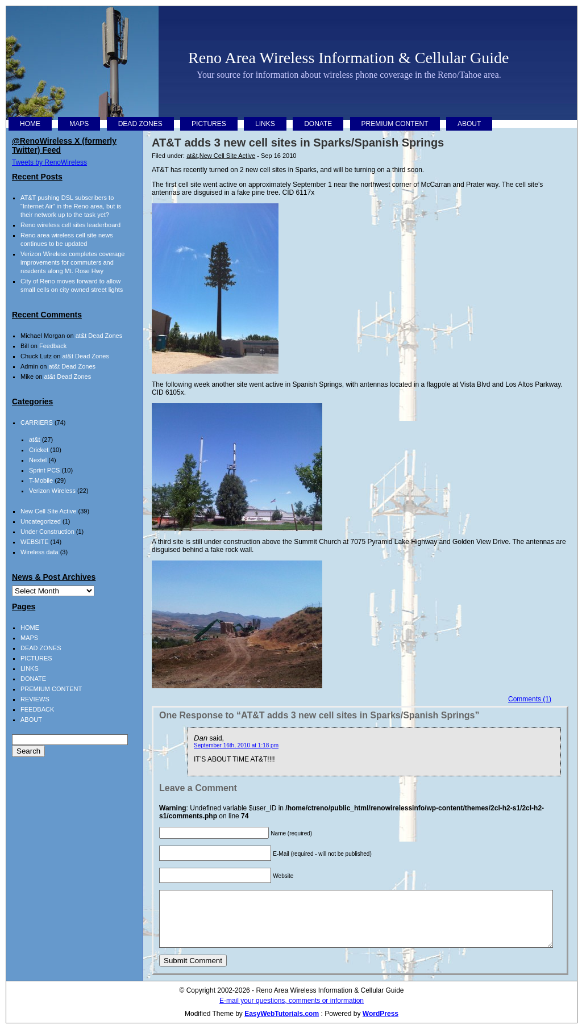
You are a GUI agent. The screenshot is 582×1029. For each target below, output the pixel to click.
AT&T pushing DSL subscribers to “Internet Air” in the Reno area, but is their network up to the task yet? (70, 206)
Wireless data (39, 552)
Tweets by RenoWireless (49, 162)
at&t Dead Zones (99, 335)
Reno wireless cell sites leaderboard (70, 224)
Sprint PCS (44, 470)
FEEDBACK (37, 709)
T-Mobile (41, 480)
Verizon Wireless (52, 490)
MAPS (79, 124)
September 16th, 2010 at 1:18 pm (236, 745)
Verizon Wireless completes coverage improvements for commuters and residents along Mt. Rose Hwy (72, 262)
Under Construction (47, 531)
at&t (192, 155)
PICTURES (209, 124)
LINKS (265, 124)
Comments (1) (529, 699)
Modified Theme (209, 1014)
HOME (30, 124)
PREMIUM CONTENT (395, 124)
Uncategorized (40, 521)
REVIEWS (34, 699)
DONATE (318, 124)
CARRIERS (36, 422)
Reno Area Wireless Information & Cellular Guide (348, 57)
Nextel (38, 460)
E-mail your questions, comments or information (291, 1001)
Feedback (52, 345)
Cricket (38, 449)
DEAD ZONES (140, 124)
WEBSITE (34, 541)
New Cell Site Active (227, 155)
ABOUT (469, 124)
